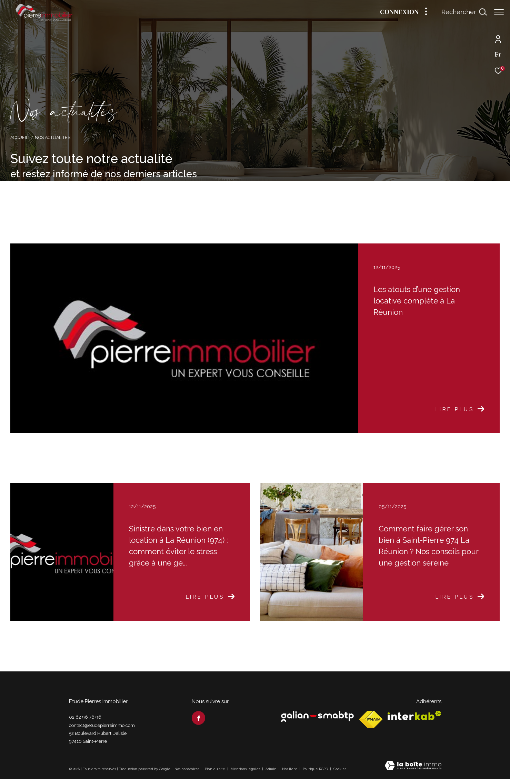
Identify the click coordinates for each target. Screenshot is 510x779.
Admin (272, 769)
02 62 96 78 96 (85, 717)
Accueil (19, 137)
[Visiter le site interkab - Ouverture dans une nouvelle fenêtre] (414, 715)
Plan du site (215, 769)
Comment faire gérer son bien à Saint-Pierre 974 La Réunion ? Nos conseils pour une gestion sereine (428, 545)
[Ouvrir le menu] (499, 12)
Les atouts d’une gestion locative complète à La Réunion (416, 301)
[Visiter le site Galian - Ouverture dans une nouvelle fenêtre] (317, 716)
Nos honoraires (186, 769)
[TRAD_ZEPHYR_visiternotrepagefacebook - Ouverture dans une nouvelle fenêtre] (199, 718)
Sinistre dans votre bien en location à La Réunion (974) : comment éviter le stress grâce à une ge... (178, 545)
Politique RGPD (315, 769)
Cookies (339, 769)
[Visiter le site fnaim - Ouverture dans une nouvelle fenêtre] (370, 719)
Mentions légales (246, 769)
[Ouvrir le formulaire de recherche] (464, 12)
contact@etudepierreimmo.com (102, 725)
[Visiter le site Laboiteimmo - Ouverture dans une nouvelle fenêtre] (413, 766)
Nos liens (290, 769)
